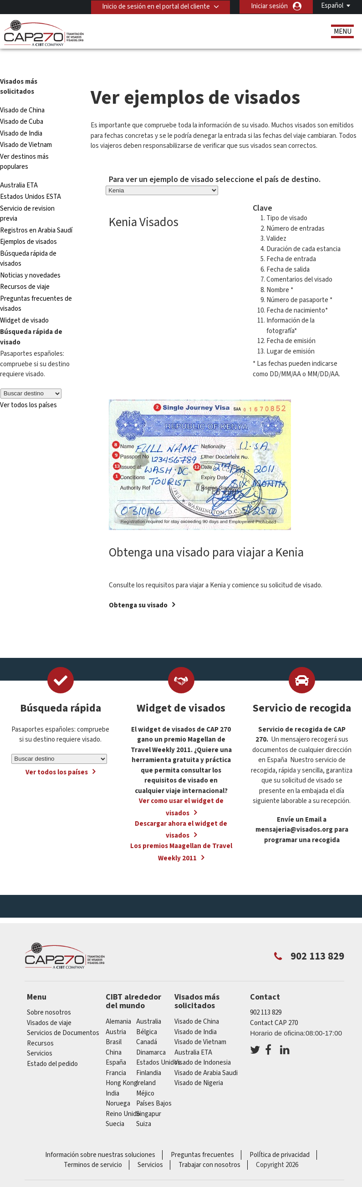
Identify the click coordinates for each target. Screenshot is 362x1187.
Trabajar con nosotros (209, 1146)
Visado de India (21, 114)
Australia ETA (19, 166)
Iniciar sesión (269, 6)
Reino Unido (123, 1095)
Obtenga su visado (138, 586)
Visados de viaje (49, 1004)
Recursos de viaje (25, 268)
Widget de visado (24, 301)
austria (116, 1013)
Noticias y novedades (30, 256)
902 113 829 (265, 993)
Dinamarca (151, 1033)
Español (332, 5)
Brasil (114, 1023)
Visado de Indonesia (202, 1043)
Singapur (148, 1095)
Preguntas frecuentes (202, 1136)
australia (148, 1002)
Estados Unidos (158, 1043)
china (114, 1033)
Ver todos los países (28, 386)
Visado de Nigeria (198, 1064)
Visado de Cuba (21, 102)
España (116, 1043)
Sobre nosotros (49, 993)
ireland (146, 1064)
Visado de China (23, 91)
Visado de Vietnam (26, 126)
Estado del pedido (52, 1045)
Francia (116, 1054)
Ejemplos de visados (28, 222)
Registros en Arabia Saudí (36, 211)
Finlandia (148, 1054)
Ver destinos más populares (24, 143)
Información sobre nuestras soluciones (100, 1136)
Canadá (146, 1023)
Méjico (145, 1074)
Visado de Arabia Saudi (206, 1054)
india (112, 1074)
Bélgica (146, 1013)
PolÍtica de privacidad (280, 1136)
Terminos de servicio (93, 1146)
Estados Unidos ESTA (30, 177)
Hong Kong (122, 1064)
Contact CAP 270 (274, 1004)
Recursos (40, 1024)
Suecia (115, 1105)
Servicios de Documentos (63, 1014)
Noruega (118, 1084)
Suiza (143, 1105)
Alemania (118, 1002)
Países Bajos (154, 1084)
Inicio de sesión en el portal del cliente (155, 6)
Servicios (39, 1034)
